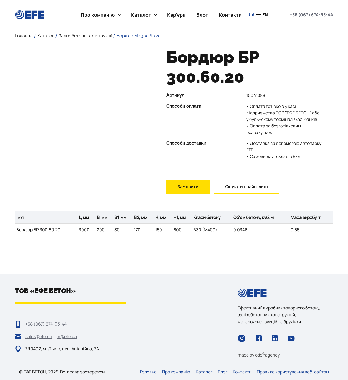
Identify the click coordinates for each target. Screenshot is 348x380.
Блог (202, 14)
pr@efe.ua (66, 336)
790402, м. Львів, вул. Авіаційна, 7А (62, 349)
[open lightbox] (86, 50)
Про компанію (176, 372)
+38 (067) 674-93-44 (311, 15)
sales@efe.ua (38, 336)
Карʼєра (176, 14)
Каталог (204, 372)
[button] (100, 14)
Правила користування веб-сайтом (293, 372)
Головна (148, 372)
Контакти (230, 14)
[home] (29, 14)
